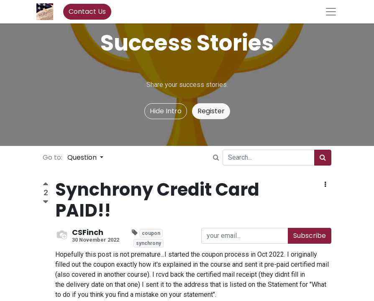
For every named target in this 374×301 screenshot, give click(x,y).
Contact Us (87, 11)
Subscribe (309, 235)
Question (82, 157)
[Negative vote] (46, 202)
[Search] (322, 158)
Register (211, 111)
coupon (151, 233)
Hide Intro (166, 111)
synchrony (148, 243)
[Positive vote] (46, 185)
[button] (325, 184)
